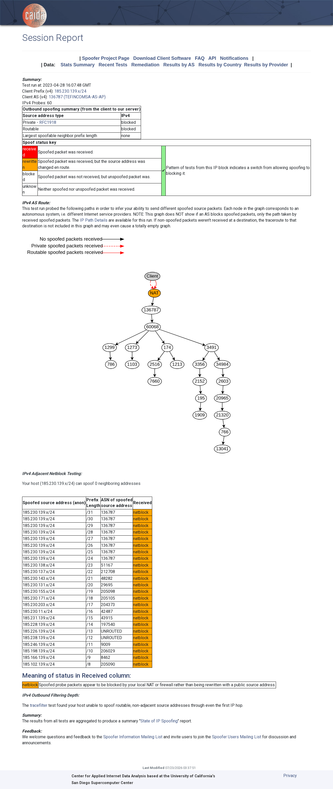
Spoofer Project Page (105, 58)
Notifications (234, 58)
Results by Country (219, 64)
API (212, 58)
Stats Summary (78, 64)
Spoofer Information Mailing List (132, 736)
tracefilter (38, 705)
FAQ (199, 58)
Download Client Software (162, 58)
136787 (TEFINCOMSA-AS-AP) (77, 96)
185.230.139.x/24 (70, 91)
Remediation (145, 64)
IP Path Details (93, 220)
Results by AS (179, 64)
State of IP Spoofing (159, 721)
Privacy (290, 775)
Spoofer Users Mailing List (236, 736)
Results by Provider (266, 64)
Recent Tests (113, 64)
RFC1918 (47, 122)
